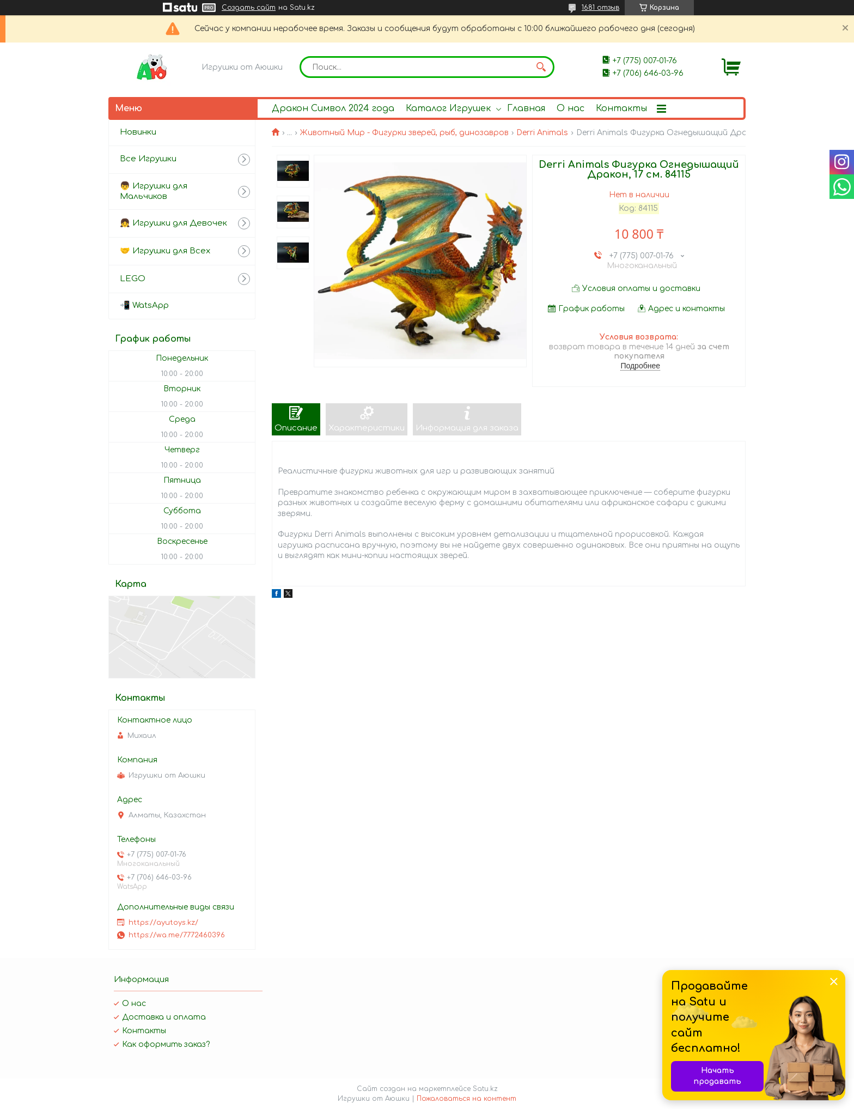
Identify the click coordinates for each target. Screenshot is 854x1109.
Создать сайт (249, 7)
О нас (570, 108)
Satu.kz (485, 1089)
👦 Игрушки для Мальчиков (153, 191)
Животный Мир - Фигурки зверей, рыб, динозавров (404, 133)
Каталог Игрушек (448, 108)
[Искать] (541, 67)
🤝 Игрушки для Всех (165, 251)
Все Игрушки (148, 158)
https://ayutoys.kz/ (163, 922)
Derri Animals (542, 133)
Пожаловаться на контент (466, 1098)
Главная (526, 108)
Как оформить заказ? (166, 1044)
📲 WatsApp (144, 305)
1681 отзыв (600, 7)
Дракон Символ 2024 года (333, 108)
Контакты (621, 108)
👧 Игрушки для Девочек (173, 223)
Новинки (138, 132)
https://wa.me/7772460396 (177, 935)
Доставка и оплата (164, 1017)
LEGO (132, 278)
